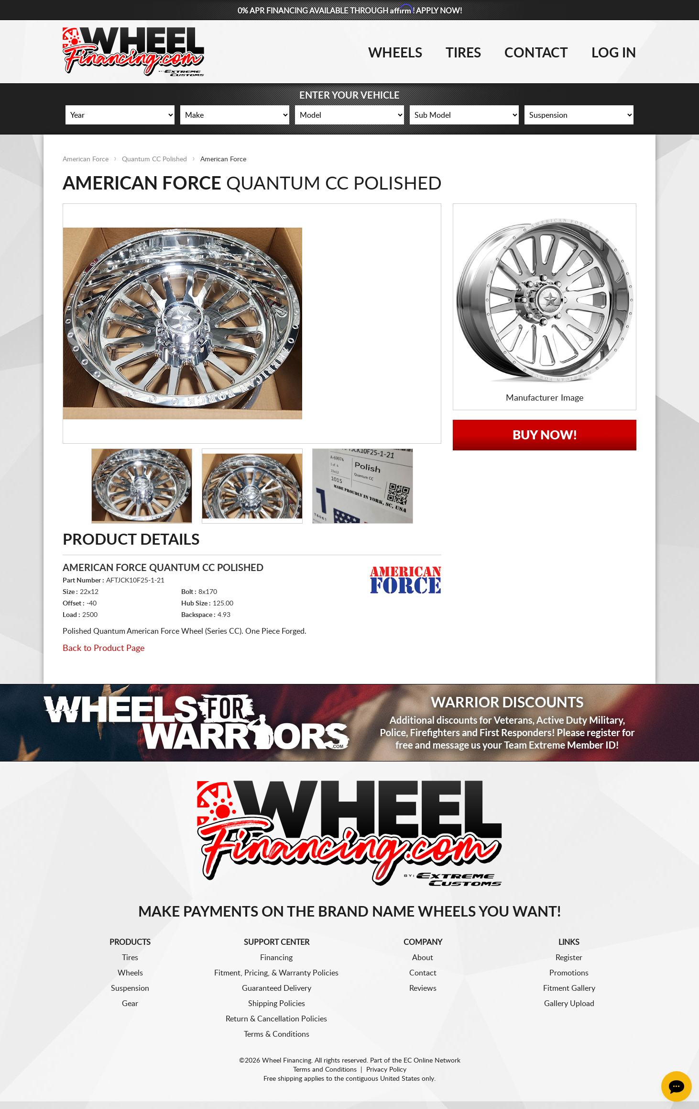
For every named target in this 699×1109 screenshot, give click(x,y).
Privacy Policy (386, 1069)
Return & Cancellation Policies (276, 1019)
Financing (276, 958)
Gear (130, 1004)
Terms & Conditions (276, 1034)
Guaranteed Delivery (276, 988)
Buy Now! (545, 435)
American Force (86, 159)
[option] (252, 323)
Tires (463, 53)
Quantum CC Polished (154, 159)
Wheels (395, 53)
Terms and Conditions (325, 1069)
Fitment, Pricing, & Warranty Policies (276, 973)
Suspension (130, 988)
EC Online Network (432, 1060)
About (422, 958)
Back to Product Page (104, 648)
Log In (613, 53)
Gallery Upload (569, 1004)
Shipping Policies (276, 1004)
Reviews (423, 988)
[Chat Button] (676, 1086)
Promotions (569, 973)
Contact (536, 53)
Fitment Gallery (569, 988)
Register (569, 958)
